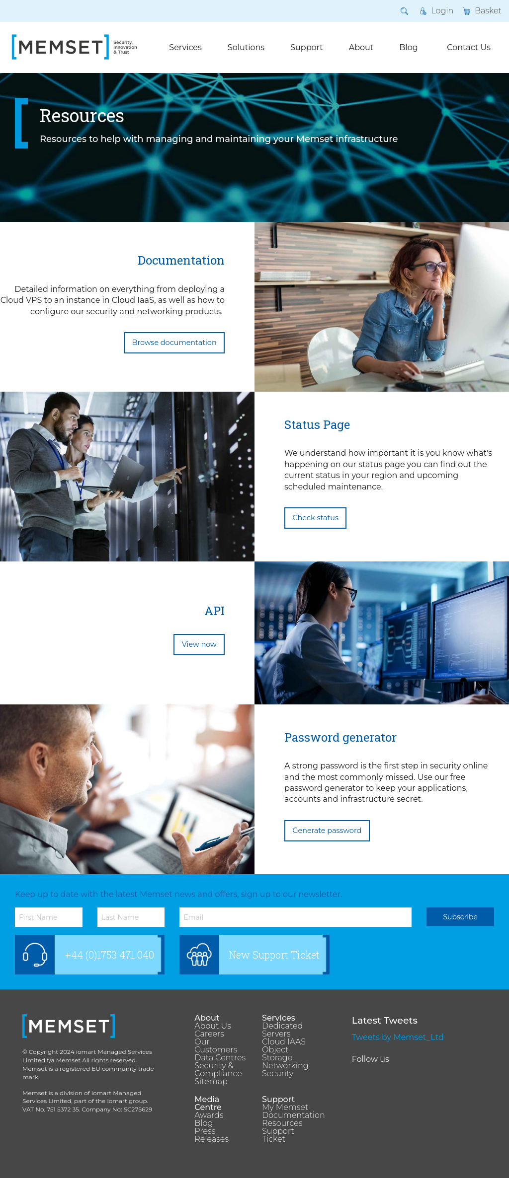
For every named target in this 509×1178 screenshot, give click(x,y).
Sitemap (210, 1082)
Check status (315, 517)
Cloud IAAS (284, 1042)
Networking (285, 1066)
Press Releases (211, 1135)
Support (306, 47)
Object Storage (277, 1054)
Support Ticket (278, 1135)
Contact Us (469, 47)
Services (185, 47)
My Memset (285, 1107)
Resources (282, 1123)
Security (277, 1074)
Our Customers (215, 1046)
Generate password (326, 830)
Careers (209, 1034)
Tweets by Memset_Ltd (398, 1037)
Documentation (288, 1115)
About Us (212, 1026)
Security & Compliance (218, 1070)
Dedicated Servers (282, 1030)
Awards (208, 1115)
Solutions (246, 47)
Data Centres (220, 1058)
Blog (408, 47)
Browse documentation (174, 342)
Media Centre (208, 1103)
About (361, 47)
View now (199, 644)
